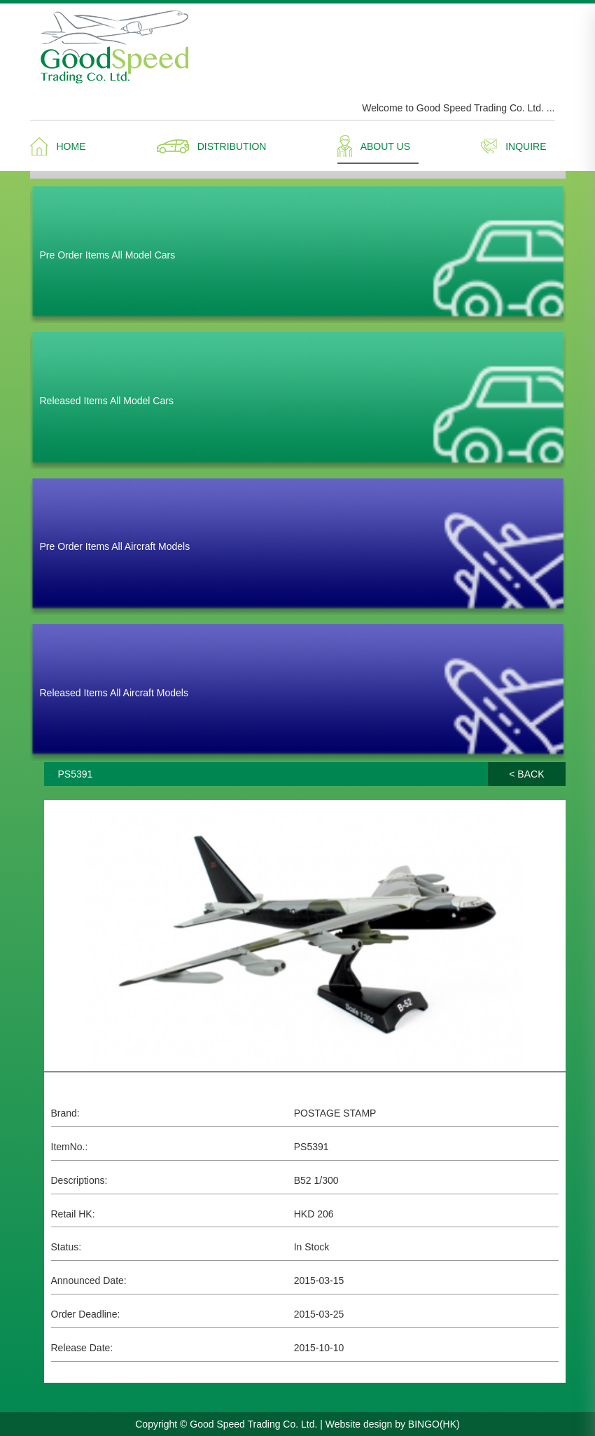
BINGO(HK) (434, 1424)
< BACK (526, 774)
